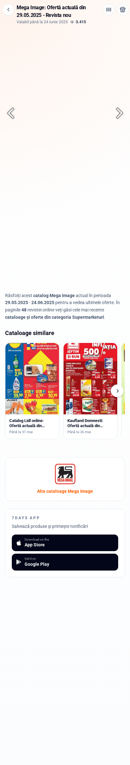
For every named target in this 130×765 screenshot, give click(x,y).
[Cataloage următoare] (117, 390)
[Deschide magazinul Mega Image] (122, 9)
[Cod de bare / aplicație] (108, 9)
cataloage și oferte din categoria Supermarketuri (54, 317)
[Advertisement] (65, 242)
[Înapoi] (8, 9)
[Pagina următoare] (116, 113)
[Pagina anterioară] (14, 113)
